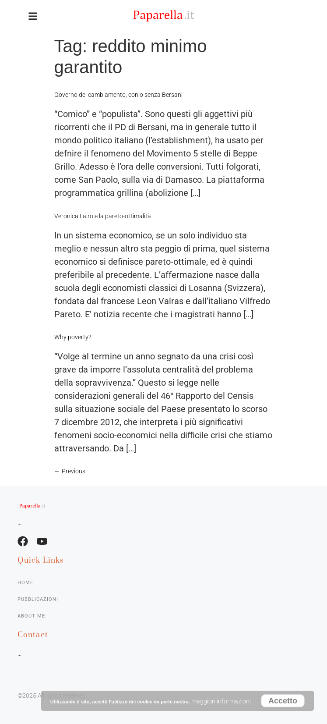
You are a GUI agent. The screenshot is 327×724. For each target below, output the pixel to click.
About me (31, 616)
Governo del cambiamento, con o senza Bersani (118, 94)
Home (25, 582)
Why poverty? (72, 337)
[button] (33, 16)
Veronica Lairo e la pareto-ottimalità (102, 216)
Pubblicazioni (38, 599)
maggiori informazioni (221, 701)
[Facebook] (23, 541)
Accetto (282, 700)
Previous (69, 471)
